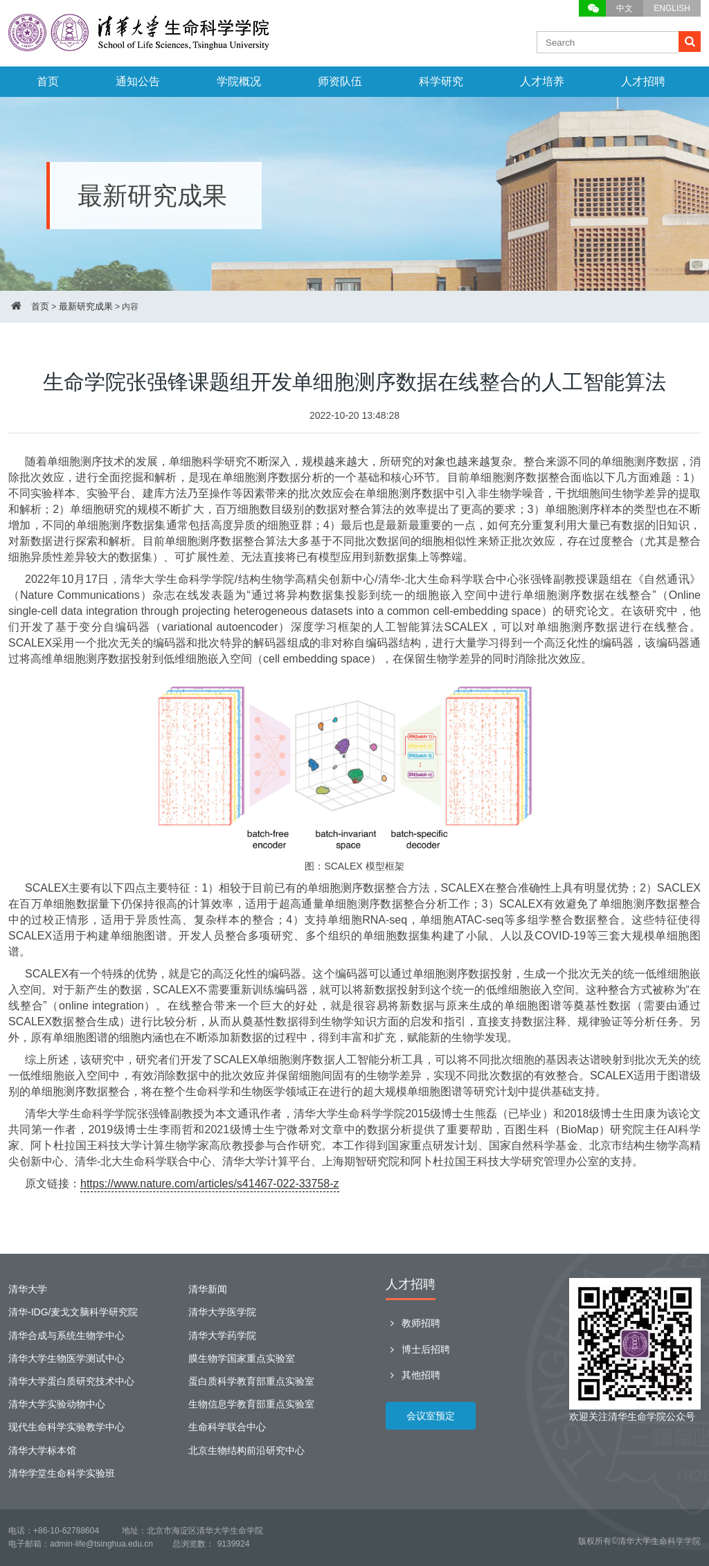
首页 (48, 81)
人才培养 (542, 81)
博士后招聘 (418, 1349)
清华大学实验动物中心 (56, 1404)
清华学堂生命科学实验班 (61, 1473)
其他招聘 (413, 1374)
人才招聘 (643, 81)
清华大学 (27, 1289)
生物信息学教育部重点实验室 (251, 1404)
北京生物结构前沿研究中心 (246, 1450)
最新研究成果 (86, 306)
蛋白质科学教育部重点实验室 (251, 1381)
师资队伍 (340, 81)
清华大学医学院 (222, 1311)
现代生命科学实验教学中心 (66, 1426)
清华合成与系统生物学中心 (66, 1335)
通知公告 (138, 81)
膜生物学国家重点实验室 (241, 1358)
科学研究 (441, 81)
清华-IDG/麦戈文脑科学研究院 (73, 1311)
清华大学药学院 (222, 1335)
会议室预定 (430, 1415)
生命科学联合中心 (227, 1426)
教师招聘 (413, 1323)
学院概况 (239, 81)
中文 (624, 8)
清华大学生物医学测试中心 (66, 1358)
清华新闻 (207, 1289)
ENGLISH (672, 8)
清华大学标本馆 (42, 1450)
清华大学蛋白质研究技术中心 (71, 1381)
